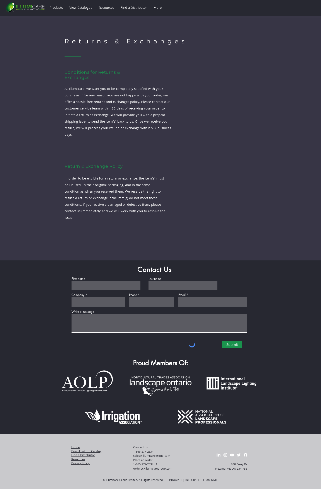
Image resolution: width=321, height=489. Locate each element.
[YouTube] (232, 455)
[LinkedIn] (218, 455)
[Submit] (232, 344)
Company (78, 294)
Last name (155, 278)
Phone (133, 294)
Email (182, 294)
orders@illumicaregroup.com (152, 468)
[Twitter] (238, 455)
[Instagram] (225, 455)
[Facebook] (245, 455)
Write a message (83, 311)
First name (78, 278)
